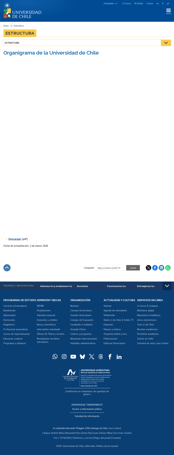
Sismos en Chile (145, 339)
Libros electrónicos (146, 320)
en (157, 3)
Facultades (109, 3)
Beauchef (71, 433)
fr (163, 3)
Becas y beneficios (46, 325)
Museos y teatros (112, 333)
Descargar (14, 239)
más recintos (124, 433)
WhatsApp (168, 268)
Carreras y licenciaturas (15, 309)
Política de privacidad (106, 445)
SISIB (60, 445)
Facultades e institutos (81, 325)
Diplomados (9, 319)
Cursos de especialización (16, 337)
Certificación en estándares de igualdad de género (87, 395)
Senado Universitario (81, 316)
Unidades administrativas (82, 344)
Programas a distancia (14, 347)
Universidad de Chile (73, 445)
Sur (114, 433)
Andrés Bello (59, 433)
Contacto (114, 437)
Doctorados (9, 323)
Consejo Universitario (81, 311)
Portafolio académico (148, 334)
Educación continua (12, 342)
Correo (149, 3)
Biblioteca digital (145, 311)
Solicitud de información (87, 416)
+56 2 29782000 (63, 437)
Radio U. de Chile (112, 323)
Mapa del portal (100, 437)
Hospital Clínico (78, 330)
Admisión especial (46, 316)
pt (168, 3)
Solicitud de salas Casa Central (152, 344)
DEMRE (40, 306)
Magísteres (9, 328)
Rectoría (74, 306)
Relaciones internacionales (83, 339)
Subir (7, 268)
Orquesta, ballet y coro (115, 337)
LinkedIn (161, 268)
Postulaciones (44, 311)
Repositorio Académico (148, 316)
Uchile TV (129, 323)
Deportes (108, 328)
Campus (48, 433)
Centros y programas (81, 334)
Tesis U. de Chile (145, 325)
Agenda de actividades (115, 314)
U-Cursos (126, 3)
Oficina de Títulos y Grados (50, 334)
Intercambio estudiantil (48, 330)
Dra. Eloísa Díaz (84, 433)
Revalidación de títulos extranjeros (48, 341)
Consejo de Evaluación (81, 320)
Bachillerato (9, 314)
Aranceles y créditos (47, 320)
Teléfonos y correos (82, 437)
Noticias (107, 309)
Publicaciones (110, 342)
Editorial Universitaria (114, 347)
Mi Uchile (138, 3)
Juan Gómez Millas (103, 433)
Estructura (19, 26)
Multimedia (109, 319)
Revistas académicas (147, 330)
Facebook (155, 268)
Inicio (6, 26)
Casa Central (115, 428)
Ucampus (153, 306)
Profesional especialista (15, 333)
